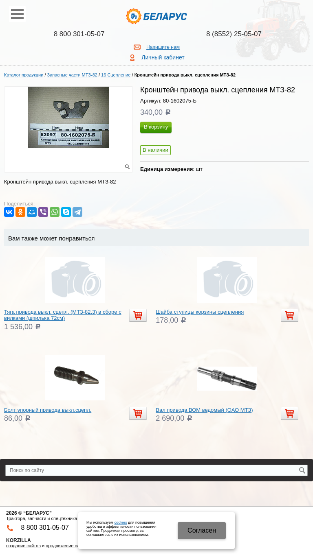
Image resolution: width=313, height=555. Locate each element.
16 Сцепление (115, 74)
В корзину (156, 127)
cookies (121, 522)
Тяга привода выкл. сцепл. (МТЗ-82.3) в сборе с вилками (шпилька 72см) (62, 315)
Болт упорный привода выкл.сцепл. (47, 410)
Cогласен (201, 530)
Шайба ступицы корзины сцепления (200, 312)
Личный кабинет (162, 57)
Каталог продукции (23, 74)
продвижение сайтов (67, 545)
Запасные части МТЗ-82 (72, 74)
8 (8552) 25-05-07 (234, 34)
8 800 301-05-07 (79, 34)
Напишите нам (163, 47)
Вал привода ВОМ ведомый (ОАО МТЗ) (204, 410)
